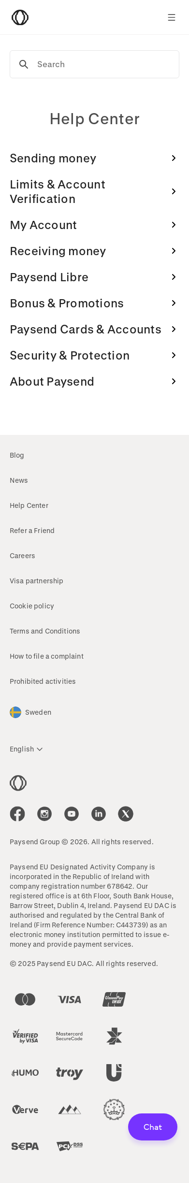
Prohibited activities (43, 681)
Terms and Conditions (45, 631)
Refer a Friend (32, 530)
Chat (153, 1126)
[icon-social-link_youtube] (71, 814)
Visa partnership (37, 581)
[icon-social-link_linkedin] (98, 814)
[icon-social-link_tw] (125, 814)
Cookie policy (32, 606)
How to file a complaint (47, 656)
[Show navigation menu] (171, 17)
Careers (22, 555)
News (19, 480)
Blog (17, 455)
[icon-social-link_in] (44, 814)
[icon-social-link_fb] (17, 814)
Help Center (29, 505)
